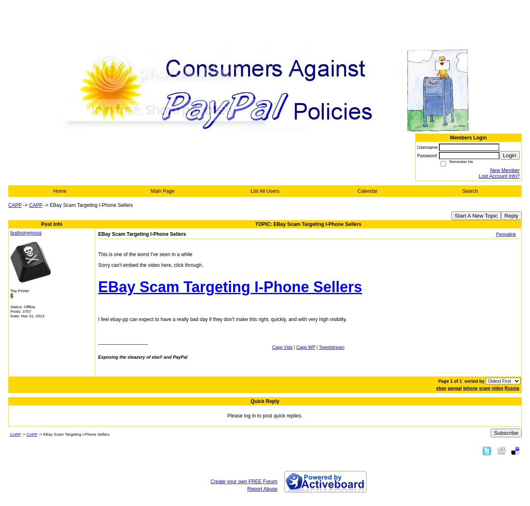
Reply (511, 216)
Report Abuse (262, 489)
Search (470, 191)
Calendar (367, 191)
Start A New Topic (476, 216)
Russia (512, 388)
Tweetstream (331, 347)
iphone (470, 388)
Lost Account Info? (499, 176)
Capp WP (306, 347)
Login (509, 155)
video (497, 388)
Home (60, 191)
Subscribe (506, 433)
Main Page (162, 191)
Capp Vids (282, 347)
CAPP (15, 205)
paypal (455, 388)
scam (485, 388)
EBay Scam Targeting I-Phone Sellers (230, 286)
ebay (441, 388)
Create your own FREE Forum (244, 481)
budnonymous (25, 233)
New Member (505, 170)
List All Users (265, 191)
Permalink (506, 234)
